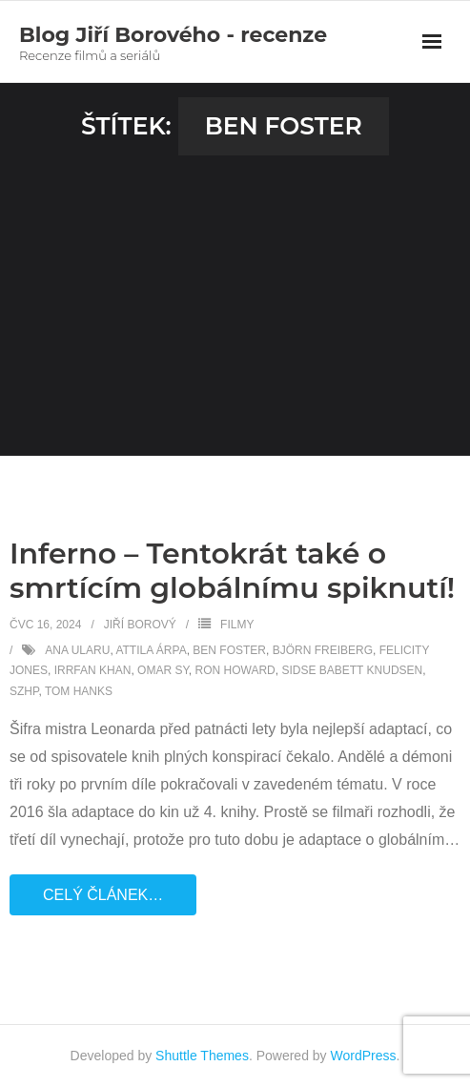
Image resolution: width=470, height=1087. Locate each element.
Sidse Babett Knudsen (351, 670)
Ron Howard (235, 670)
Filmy (237, 624)
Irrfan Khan (93, 670)
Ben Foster (229, 650)
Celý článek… (103, 895)
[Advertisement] (235, 298)
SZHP (24, 691)
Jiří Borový (140, 624)
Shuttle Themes (202, 1055)
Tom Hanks (78, 691)
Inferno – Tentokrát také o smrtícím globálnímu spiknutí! (232, 570)
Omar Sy (163, 670)
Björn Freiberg (323, 650)
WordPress (364, 1055)
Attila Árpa (150, 650)
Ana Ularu (77, 650)
